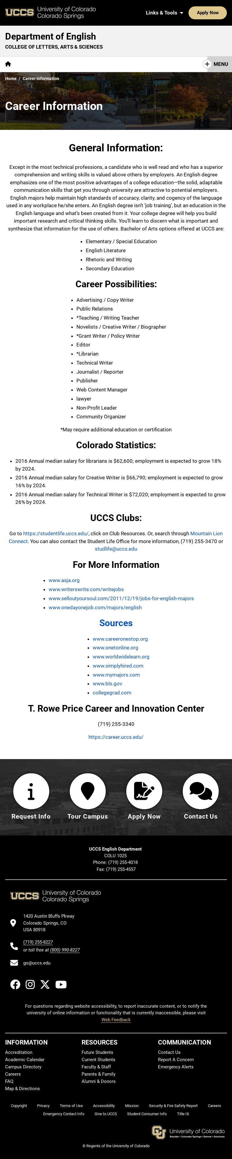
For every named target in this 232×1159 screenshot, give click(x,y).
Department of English (50, 36)
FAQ (9, 1081)
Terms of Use (71, 1105)
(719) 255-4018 (123, 862)
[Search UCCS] (220, 12)
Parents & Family (98, 1074)
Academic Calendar (24, 1059)
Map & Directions (22, 1088)
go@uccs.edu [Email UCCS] (36, 963)
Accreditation (18, 1052)
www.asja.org (64, 580)
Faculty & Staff (96, 1067)
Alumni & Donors (99, 1081)
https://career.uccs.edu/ (116, 737)
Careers (13, 1074)
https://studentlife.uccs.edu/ (56, 533)
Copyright (19, 1105)
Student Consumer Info (147, 1114)
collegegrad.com (112, 693)
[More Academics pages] (71, 64)
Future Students (97, 1052)
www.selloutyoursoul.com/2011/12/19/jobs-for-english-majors (121, 598)
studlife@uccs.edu (116, 549)
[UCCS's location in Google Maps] (51, 923)
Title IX (183, 1114)
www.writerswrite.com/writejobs (86, 589)
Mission (132, 1105)
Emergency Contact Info (63, 1114)
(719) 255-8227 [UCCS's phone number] (38, 942)
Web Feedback (116, 1019)
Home (11, 78)
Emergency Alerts (176, 1067)
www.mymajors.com (116, 675)
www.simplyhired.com (118, 666)
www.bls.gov (107, 684)
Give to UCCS (106, 1114)
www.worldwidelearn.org (121, 657)
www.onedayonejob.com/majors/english (95, 607)
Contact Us (169, 1052)
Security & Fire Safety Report (173, 1105)
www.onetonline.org (115, 648)
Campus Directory (23, 1067)
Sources (116, 623)
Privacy (43, 1105)
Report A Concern (176, 1059)
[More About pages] (32, 64)
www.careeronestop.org (120, 639)
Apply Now (189, 12)
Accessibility (104, 1105)
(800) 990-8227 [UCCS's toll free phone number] (65, 950)
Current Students (98, 1059)
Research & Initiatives (124, 64)
